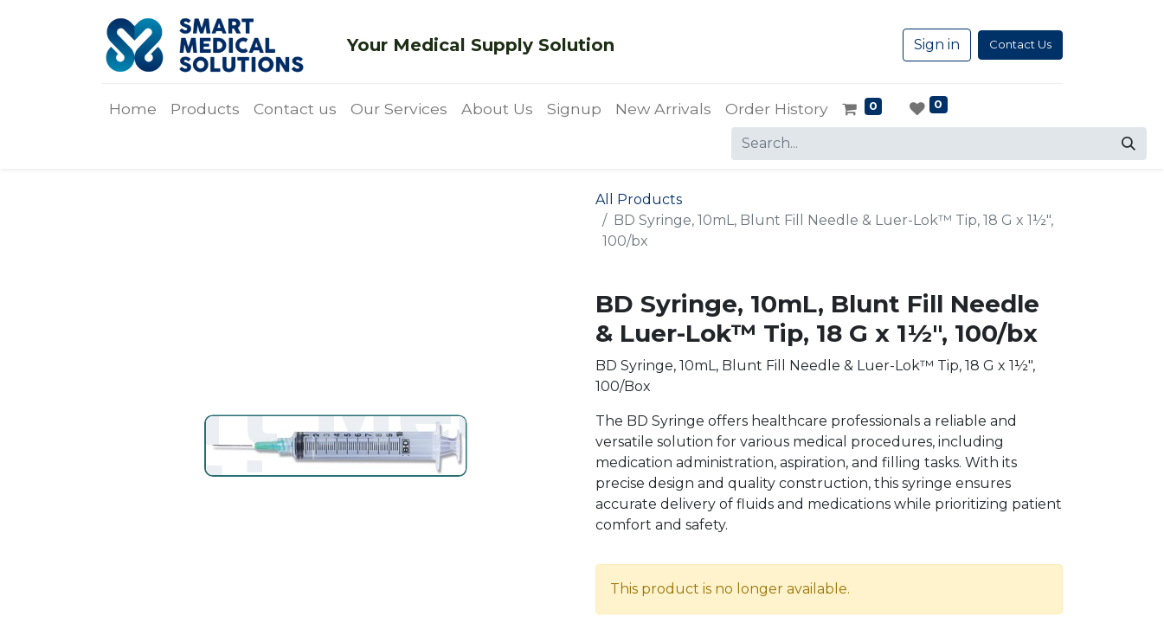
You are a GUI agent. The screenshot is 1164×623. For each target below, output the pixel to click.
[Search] (1128, 143)
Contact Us (1020, 44)
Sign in (937, 44)
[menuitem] (133, 109)
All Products (638, 199)
